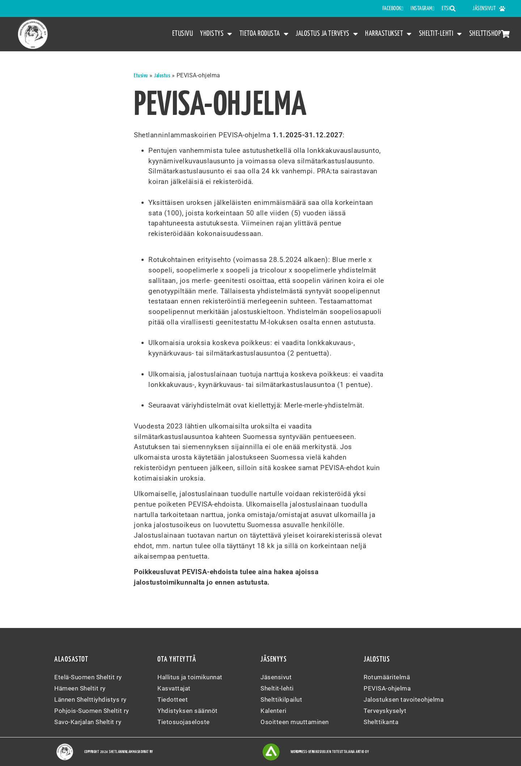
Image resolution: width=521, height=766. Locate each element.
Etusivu (182, 33)
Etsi (449, 9)
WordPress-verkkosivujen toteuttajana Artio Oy (330, 752)
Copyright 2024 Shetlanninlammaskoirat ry (118, 752)
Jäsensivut (489, 8)
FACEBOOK (392, 9)
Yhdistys (216, 34)
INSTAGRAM (423, 9)
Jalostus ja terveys (327, 34)
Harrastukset (388, 34)
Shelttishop (489, 34)
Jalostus (162, 75)
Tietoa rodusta (264, 34)
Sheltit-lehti (440, 34)
